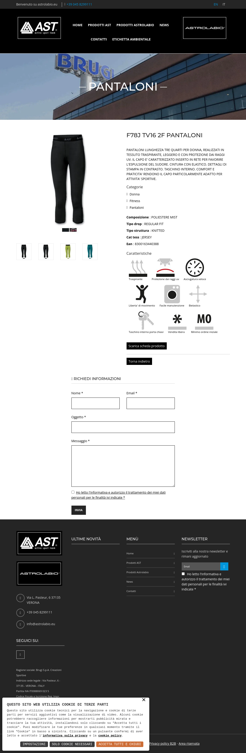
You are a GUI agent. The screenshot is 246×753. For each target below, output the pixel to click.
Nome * (77, 393)
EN (216, 4)
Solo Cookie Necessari (72, 744)
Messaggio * (80, 441)
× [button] (144, 700)
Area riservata (189, 743)
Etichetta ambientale (131, 39)
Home (77, 25)
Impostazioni (34, 744)
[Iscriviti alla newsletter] (224, 566)
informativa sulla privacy (65, 736)
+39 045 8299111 (79, 4)
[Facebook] (20, 654)
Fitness (135, 201)
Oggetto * (78, 417)
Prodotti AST (99, 25)
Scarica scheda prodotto (147, 346)
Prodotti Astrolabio (135, 25)
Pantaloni (137, 207)
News (164, 25)
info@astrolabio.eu (41, 624)
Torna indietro (139, 361)
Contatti (99, 39)
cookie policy (110, 736)
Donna (135, 194)
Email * (132, 393)
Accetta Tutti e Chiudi (120, 744)
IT (224, 4)
